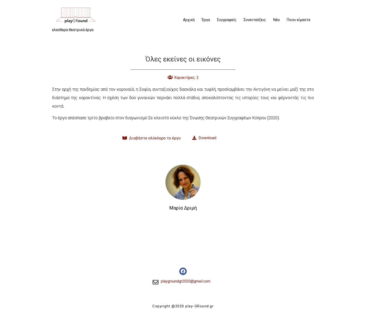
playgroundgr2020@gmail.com (185, 281)
